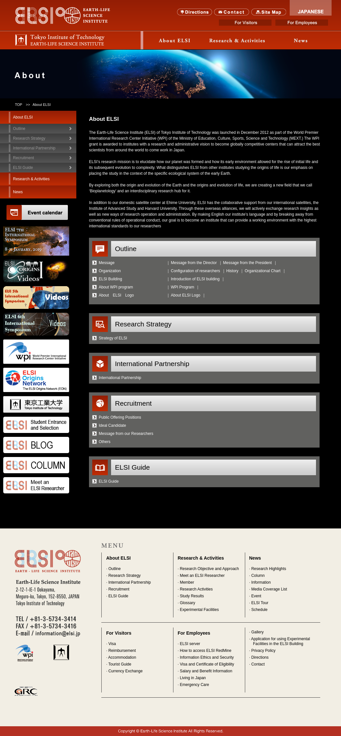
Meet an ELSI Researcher (202, 575)
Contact (231, 12)
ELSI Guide (109, 481)
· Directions (259, 657)
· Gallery (256, 632)
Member (187, 582)
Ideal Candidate (112, 425)
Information (261, 582)
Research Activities (196, 589)
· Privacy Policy (262, 650)
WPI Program (182, 287)
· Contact (257, 664)
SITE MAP (268, 12)
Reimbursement (122, 650)
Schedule (259, 609)
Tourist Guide (119, 664)
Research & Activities (201, 558)
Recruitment (119, 589)
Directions (194, 12)
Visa (112, 643)
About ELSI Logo (185, 295)
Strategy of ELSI (113, 338)
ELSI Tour (259, 603)
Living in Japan (193, 678)
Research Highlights (268, 568)
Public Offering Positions (120, 417)
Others (104, 441)
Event (256, 596)
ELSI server (190, 643)
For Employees (301, 22)
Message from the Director (194, 262)
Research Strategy (124, 575)
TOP (18, 105)
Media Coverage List (269, 589)
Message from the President (247, 262)
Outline (114, 568)
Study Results (192, 596)
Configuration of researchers (195, 271)
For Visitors (245, 22)
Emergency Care (194, 684)
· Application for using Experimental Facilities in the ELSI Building (279, 641)
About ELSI (174, 40)
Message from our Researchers (126, 433)
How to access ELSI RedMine (206, 650)
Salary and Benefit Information (206, 671)
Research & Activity (237, 40)
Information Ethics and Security (207, 657)
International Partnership (120, 377)
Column (258, 575)
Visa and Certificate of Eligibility (207, 664)
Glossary (187, 603)
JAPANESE (311, 8)
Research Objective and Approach (209, 568)
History (232, 271)
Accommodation (122, 657)
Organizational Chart (262, 271)
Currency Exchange (125, 671)
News (300, 40)
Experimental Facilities (199, 609)
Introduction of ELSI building (195, 279)
